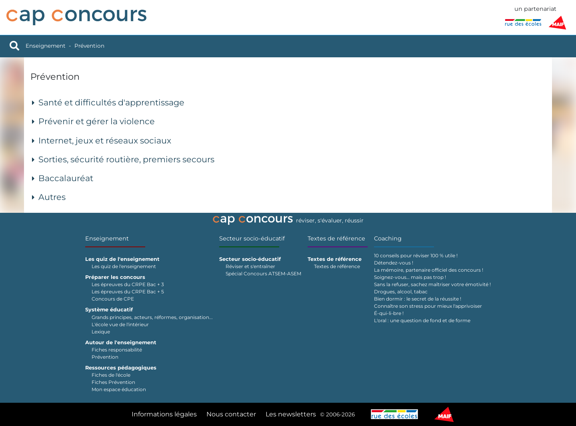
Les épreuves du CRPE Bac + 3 (128, 284)
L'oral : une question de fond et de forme (422, 320)
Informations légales (164, 414)
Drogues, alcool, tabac (401, 292)
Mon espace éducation (119, 389)
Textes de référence (336, 238)
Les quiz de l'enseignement (124, 266)
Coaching (388, 238)
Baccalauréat (65, 178)
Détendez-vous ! (393, 263)
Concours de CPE (113, 299)
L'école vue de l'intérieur (120, 324)
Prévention (89, 45)
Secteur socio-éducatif (252, 238)
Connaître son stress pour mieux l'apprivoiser (428, 306)
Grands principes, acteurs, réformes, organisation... (152, 317)
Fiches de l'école (111, 375)
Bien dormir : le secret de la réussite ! (417, 299)
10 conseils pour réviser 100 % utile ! (416, 255)
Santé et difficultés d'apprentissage (111, 102)
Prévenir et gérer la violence (96, 121)
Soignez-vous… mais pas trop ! (410, 277)
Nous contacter (231, 414)
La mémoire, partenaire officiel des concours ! (428, 270)
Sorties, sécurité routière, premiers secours (126, 159)
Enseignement (46, 45)
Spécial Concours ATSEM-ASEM (263, 274)
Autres (52, 197)
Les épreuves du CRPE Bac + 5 (128, 292)
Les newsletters (291, 414)
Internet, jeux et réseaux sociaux (104, 140)
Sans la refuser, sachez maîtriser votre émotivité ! (432, 284)
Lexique (101, 332)
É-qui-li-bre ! (389, 313)
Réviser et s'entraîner (250, 266)
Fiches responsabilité (117, 350)
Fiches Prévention (113, 382)
